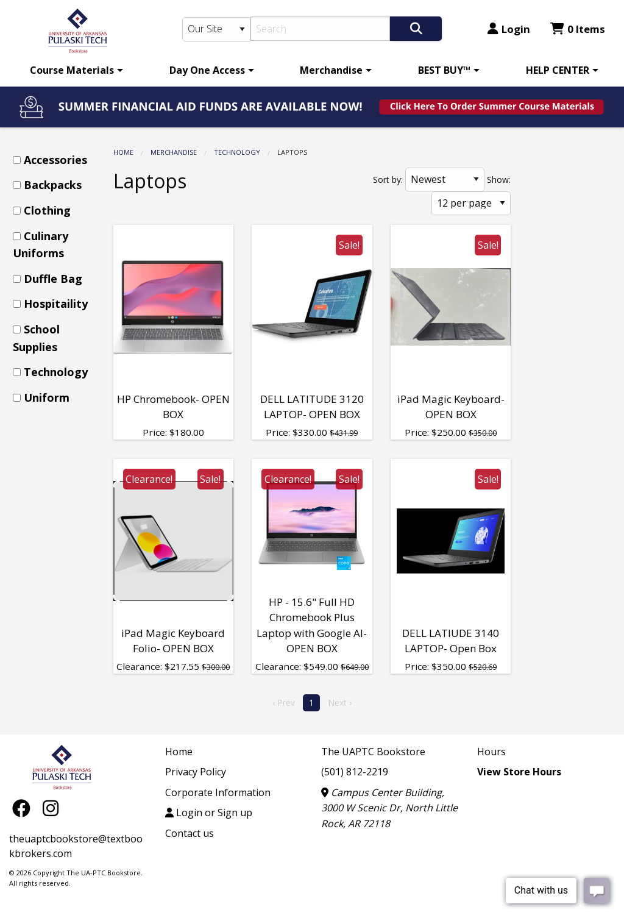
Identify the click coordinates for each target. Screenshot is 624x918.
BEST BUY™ (444, 70)
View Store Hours (519, 771)
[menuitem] (74, 70)
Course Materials (72, 70)
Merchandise (331, 70)
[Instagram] (50, 808)
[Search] (320, 28)
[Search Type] (216, 29)
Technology (237, 152)
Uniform (46, 397)
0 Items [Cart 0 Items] (577, 29)
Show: (499, 179)
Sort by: (388, 179)
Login (509, 29)
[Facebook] (24, 808)
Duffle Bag (53, 278)
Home (123, 152)
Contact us (189, 833)
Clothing (47, 210)
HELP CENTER (557, 70)
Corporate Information (218, 792)
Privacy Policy (195, 771)
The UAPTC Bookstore (373, 751)
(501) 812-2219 (354, 771)
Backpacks (53, 184)
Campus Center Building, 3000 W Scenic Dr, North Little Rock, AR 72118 (389, 808)
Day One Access (207, 70)
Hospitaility (56, 303)
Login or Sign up (208, 812)
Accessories (55, 159)
